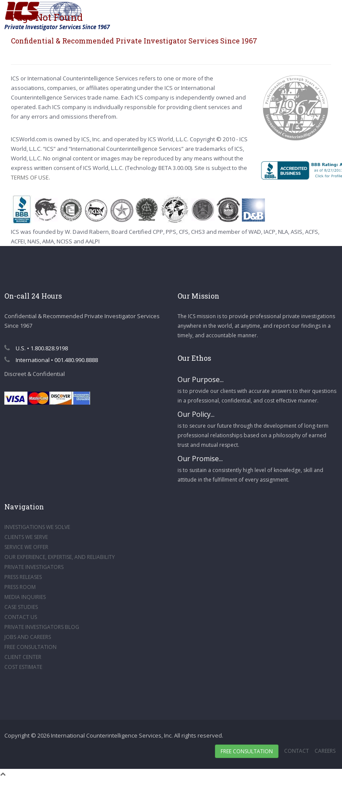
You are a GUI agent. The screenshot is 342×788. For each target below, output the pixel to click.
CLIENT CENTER (22, 657)
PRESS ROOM (20, 587)
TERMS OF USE (30, 177)
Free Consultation (247, 751)
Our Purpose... (201, 379)
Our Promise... (200, 458)
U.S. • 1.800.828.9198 (36, 348)
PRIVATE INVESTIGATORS (34, 567)
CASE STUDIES (21, 607)
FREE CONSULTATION (30, 647)
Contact (296, 751)
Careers (325, 751)
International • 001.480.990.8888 (51, 360)
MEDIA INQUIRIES (25, 597)
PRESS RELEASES (23, 577)
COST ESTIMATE (23, 667)
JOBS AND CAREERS (27, 637)
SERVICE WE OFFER (26, 547)
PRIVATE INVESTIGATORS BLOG (41, 627)
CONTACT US (20, 617)
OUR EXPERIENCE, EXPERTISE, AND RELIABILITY (59, 557)
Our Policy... (196, 414)
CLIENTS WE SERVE (26, 537)
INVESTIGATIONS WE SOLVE (37, 527)
